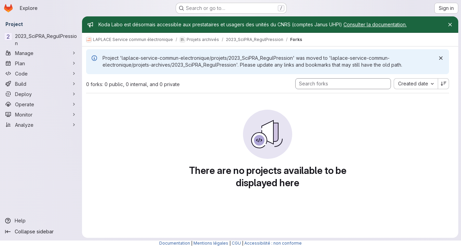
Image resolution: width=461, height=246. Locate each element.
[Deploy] (41, 94)
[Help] (41, 221)
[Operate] (41, 104)
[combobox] (416, 83)
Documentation (174, 243)
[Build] (41, 83)
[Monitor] (41, 114)
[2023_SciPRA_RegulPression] (41, 39)
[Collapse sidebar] (41, 231)
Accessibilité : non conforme (273, 243)
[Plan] (41, 63)
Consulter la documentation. (375, 24)
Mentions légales (210, 243)
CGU (236, 243)
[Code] (41, 73)
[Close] (450, 24)
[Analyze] (41, 124)
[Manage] (41, 53)
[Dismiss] (441, 58)
